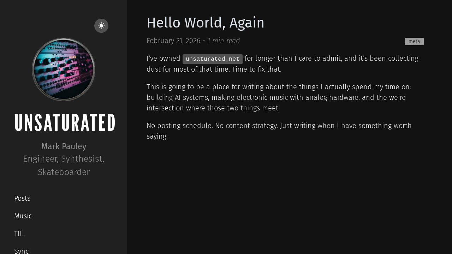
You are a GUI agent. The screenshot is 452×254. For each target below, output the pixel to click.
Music (23, 216)
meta (414, 41)
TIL (18, 233)
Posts (22, 198)
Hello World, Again (205, 22)
